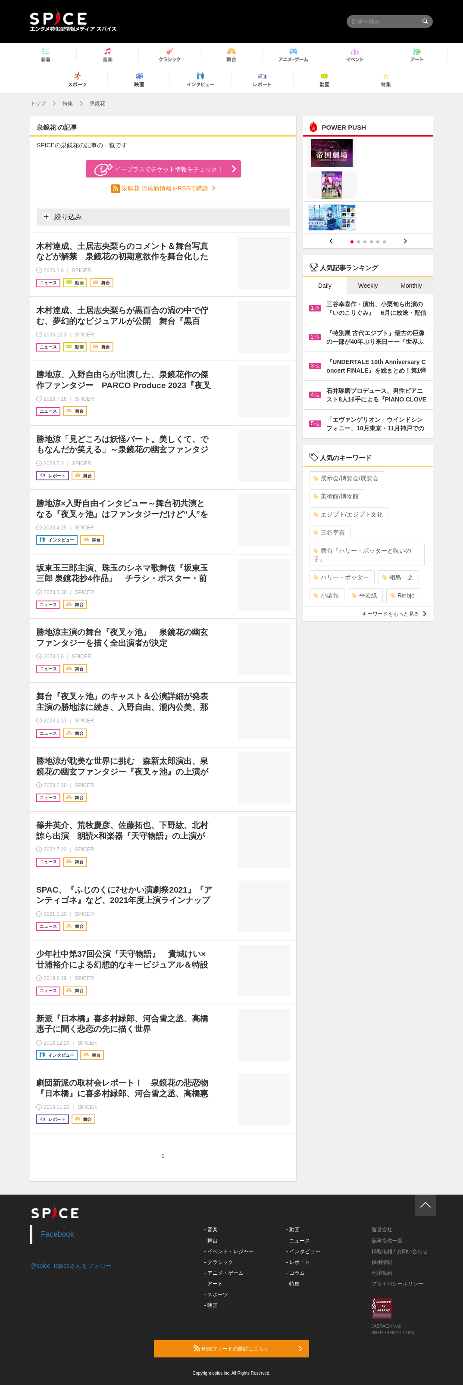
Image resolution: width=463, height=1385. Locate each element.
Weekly (368, 285)
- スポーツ (216, 1295)
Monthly (411, 285)
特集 (68, 103)
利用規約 (382, 1273)
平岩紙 (364, 595)
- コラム (295, 1273)
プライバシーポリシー (397, 1284)
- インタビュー (303, 1251)
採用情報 (382, 1262)
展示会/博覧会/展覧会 (346, 478)
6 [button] (384, 241)
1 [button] (352, 241)
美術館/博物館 (336, 496)
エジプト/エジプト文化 (348, 514)
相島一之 (397, 577)
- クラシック (218, 1262)
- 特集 (293, 1284)
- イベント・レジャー (229, 1251)
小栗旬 (326, 595)
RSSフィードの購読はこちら (248, 1348)
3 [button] (364, 241)
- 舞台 (211, 1241)
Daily (325, 285)
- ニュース (298, 1241)
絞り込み (62, 217)
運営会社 (382, 1229)
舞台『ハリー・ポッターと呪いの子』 (362, 555)
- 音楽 (211, 1229)
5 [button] (377, 241)
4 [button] (371, 241)
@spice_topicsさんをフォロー (71, 1265)
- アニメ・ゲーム (224, 1273)
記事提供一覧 (387, 1241)
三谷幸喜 (329, 532)
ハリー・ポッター (341, 577)
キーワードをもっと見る (394, 614)
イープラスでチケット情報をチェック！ (158, 170)
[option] (368, 186)
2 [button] (358, 241)
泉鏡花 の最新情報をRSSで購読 (166, 188)
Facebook (57, 1234)
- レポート (298, 1262)
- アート (213, 1284)
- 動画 (293, 1229)
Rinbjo (402, 595)
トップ (38, 103)
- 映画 (211, 1305)
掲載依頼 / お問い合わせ (400, 1251)
